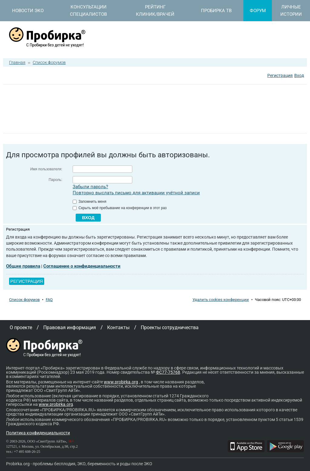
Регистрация (280, 75)
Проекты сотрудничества (170, 327)
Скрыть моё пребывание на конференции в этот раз (120, 208)
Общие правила (23, 266)
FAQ (49, 299)
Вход (299, 75)
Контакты (118, 327)
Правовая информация (69, 327)
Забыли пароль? (90, 186)
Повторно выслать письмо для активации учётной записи (136, 192)
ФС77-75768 (168, 372)
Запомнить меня (89, 201)
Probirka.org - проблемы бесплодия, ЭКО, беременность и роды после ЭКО (79, 463)
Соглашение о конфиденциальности (81, 266)
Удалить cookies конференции (221, 299)
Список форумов (49, 62)
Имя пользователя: (46, 169)
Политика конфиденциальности (38, 432)
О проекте (21, 327)
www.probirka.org (121, 381)
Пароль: (55, 180)
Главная (17, 62)
